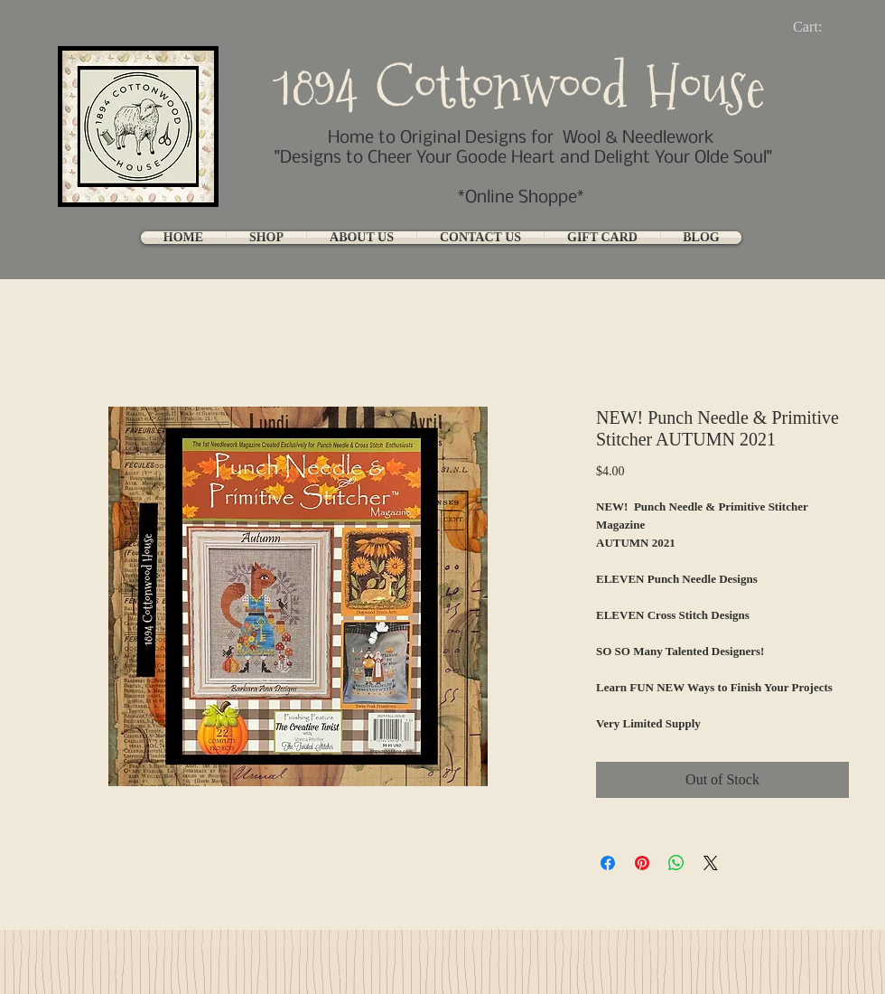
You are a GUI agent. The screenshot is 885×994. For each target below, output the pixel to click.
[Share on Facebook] (608, 863)
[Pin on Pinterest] (642, 863)
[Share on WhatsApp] (676, 863)
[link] (822, 26)
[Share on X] (711, 863)
